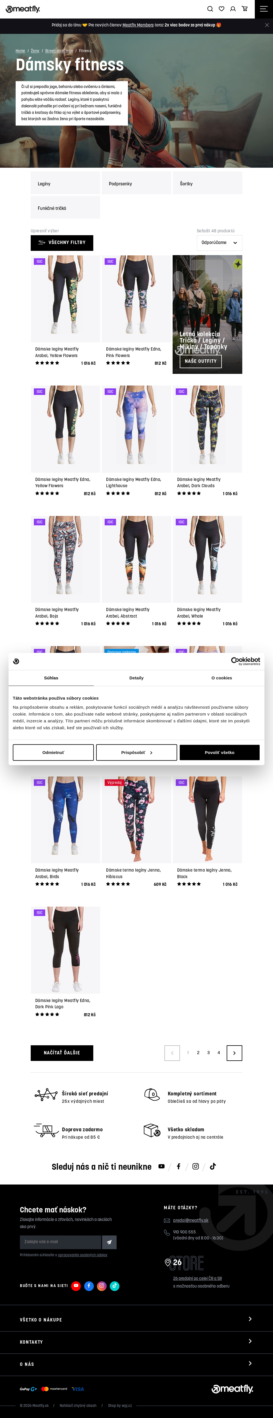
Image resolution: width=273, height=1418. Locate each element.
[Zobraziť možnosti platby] (53, 1389)
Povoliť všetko (220, 752)
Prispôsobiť (136, 752)
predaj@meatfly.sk (190, 1220)
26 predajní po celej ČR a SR (197, 1279)
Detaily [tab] (136, 677)
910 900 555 (184, 1232)
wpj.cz (127, 1406)
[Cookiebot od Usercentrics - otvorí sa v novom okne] (235, 661)
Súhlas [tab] (51, 677)
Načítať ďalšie (62, 1053)
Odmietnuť (53, 752)
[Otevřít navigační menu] (264, 9)
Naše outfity (201, 361)
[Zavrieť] (267, 25)
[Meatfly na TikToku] (212, 1167)
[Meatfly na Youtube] (161, 1167)
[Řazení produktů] (219, 243)
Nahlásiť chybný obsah (78, 1406)
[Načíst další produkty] (234, 1053)
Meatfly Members (138, 25)
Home (20, 51)
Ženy (35, 51)
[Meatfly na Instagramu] (195, 1167)
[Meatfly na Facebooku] (178, 1167)
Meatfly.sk (40, 1406)
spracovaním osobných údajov (82, 1255)
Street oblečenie (59, 51)
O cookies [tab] (222, 677)
